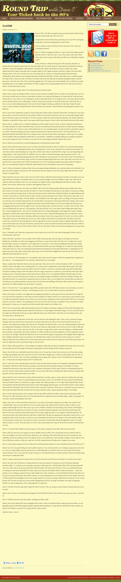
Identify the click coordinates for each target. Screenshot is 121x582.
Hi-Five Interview (95, 67)
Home (4, 18)
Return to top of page (11, 577)
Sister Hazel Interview (97, 65)
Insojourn (102, 577)
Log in (117, 577)
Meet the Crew (93, 18)
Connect (107, 18)
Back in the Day (18, 568)
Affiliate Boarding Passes (21, 18)
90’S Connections (43, 18)
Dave (15, 29)
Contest (79, 18)
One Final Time (95, 64)
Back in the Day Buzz (63, 18)
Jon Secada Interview (96, 69)
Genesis (111, 577)
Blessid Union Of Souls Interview (100, 71)
